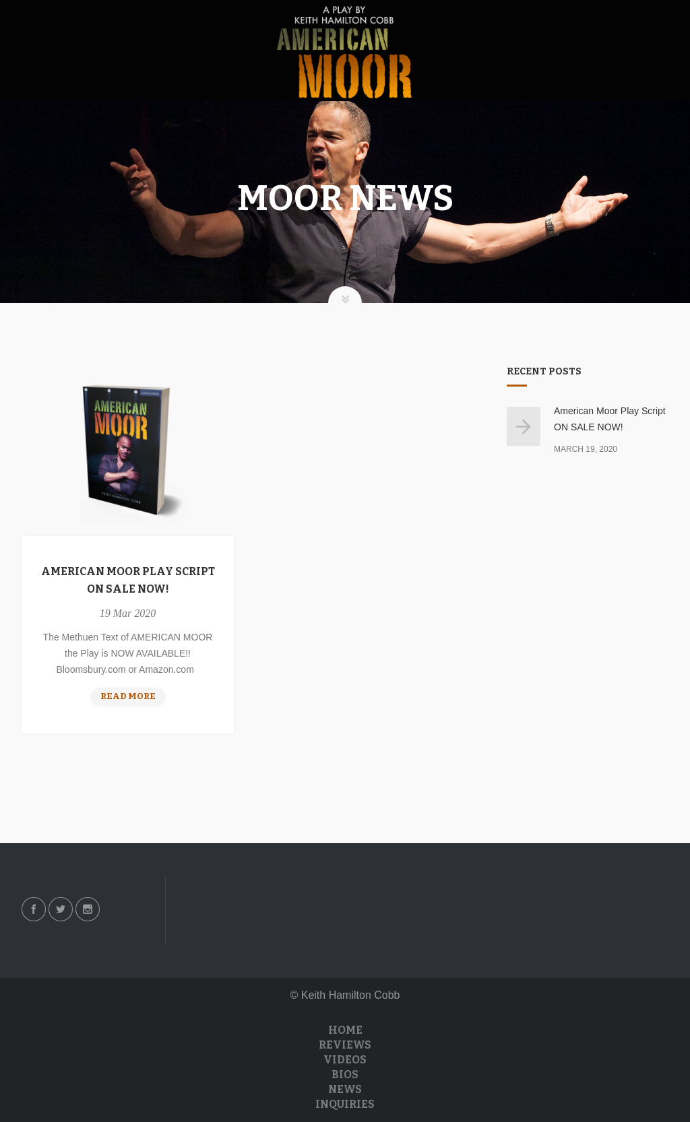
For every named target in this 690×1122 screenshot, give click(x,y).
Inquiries (345, 1104)
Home (345, 1030)
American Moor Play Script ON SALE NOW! (128, 580)
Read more (133, 697)
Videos (345, 1059)
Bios (345, 1074)
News (345, 1089)
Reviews (345, 1044)
